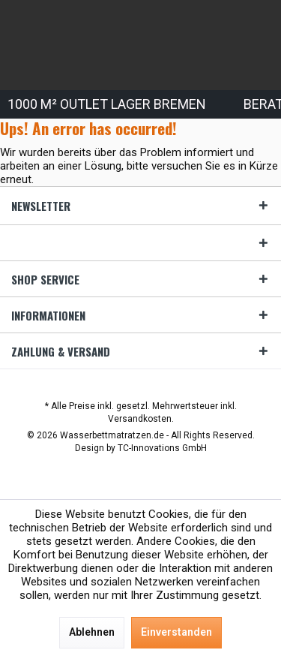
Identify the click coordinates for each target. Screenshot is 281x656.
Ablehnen (92, 632)
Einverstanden (176, 632)
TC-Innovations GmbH (162, 448)
